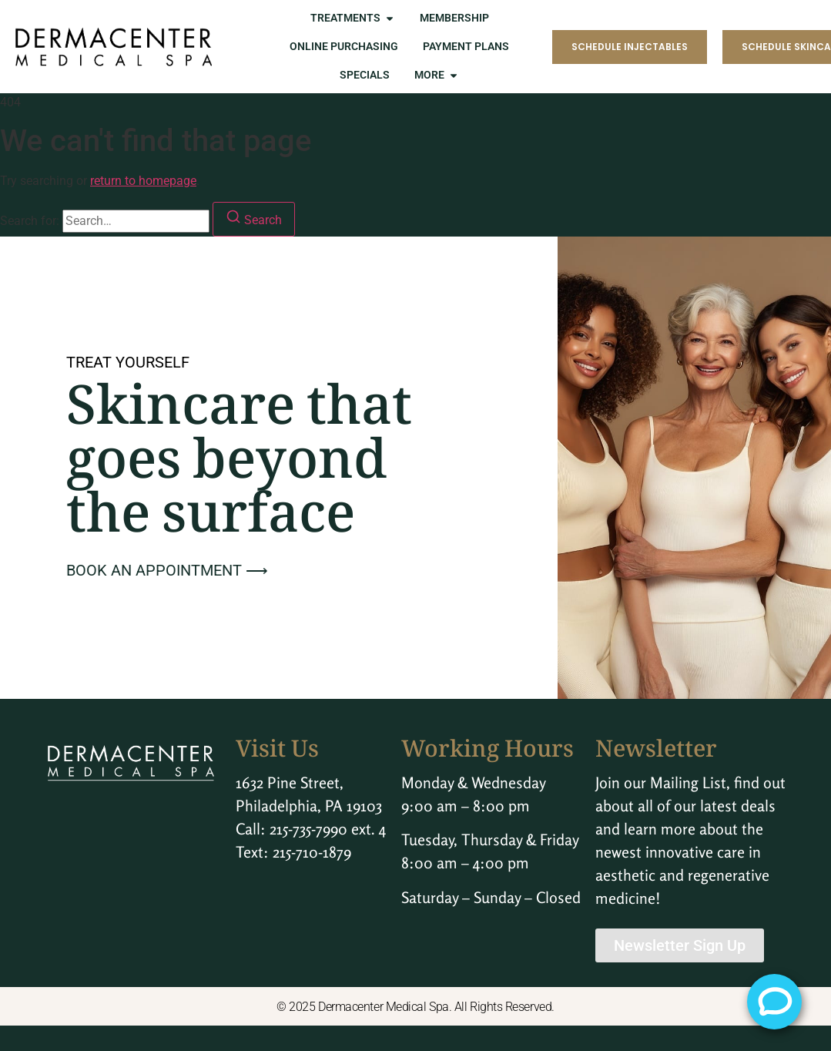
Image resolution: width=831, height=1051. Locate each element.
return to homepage (143, 180)
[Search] (254, 219)
